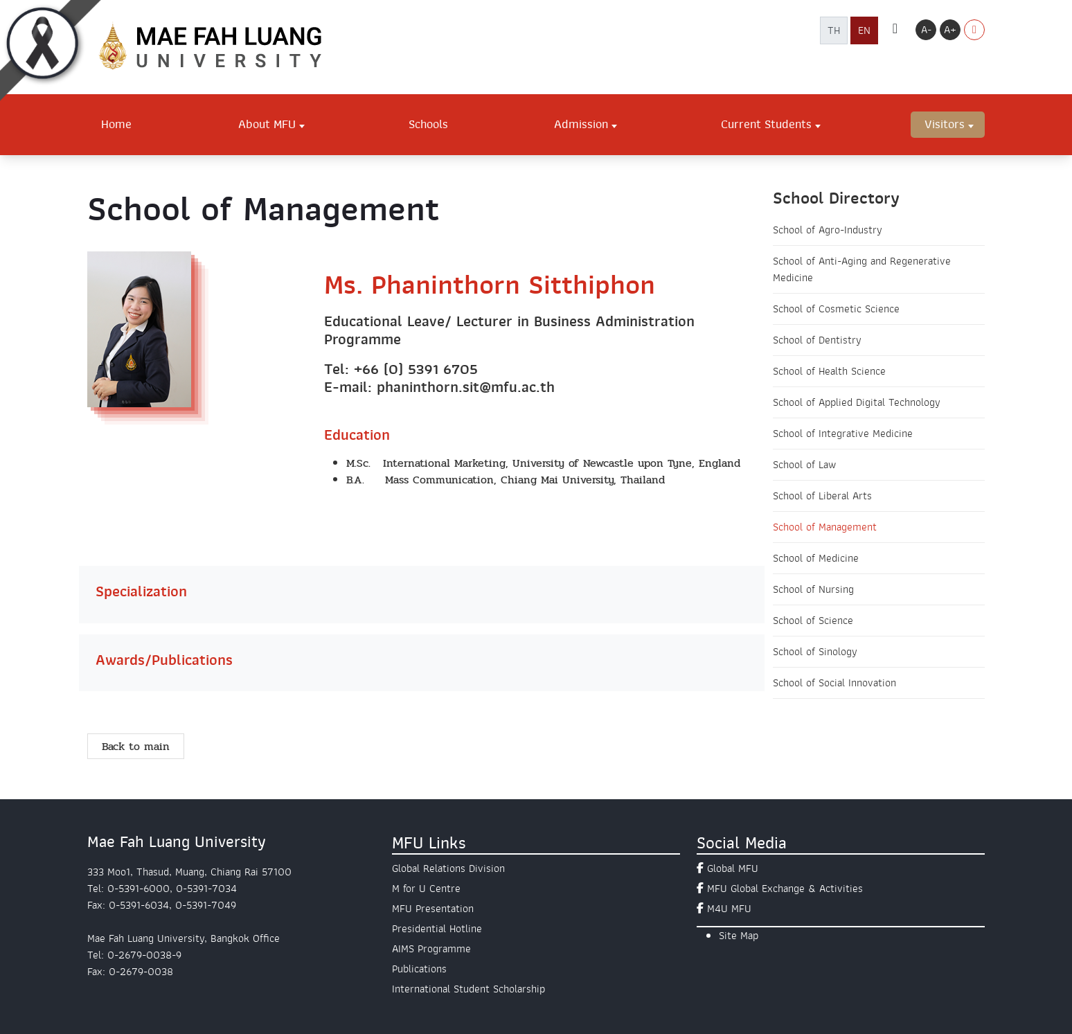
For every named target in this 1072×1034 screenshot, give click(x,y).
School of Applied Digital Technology (856, 402)
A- (926, 29)
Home (116, 124)
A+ (950, 29)
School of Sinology (815, 651)
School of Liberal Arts (822, 496)
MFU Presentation (433, 908)
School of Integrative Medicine (843, 433)
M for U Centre (426, 888)
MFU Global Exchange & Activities (785, 888)
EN (864, 30)
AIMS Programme (431, 949)
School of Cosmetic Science (836, 309)
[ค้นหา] (895, 30)
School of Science (813, 620)
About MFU (267, 124)
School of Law (804, 464)
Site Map (738, 935)
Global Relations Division (448, 868)
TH (834, 30)
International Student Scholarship (468, 989)
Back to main (136, 746)
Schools (428, 124)
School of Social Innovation (834, 683)
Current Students (766, 124)
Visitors (944, 124)
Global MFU (732, 868)
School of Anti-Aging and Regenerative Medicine (862, 269)
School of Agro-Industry (827, 230)
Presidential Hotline (437, 928)
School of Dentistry (817, 340)
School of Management (825, 527)
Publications (419, 969)
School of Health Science (829, 371)
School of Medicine (816, 558)
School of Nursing (813, 589)
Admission (581, 124)
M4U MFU (729, 908)
